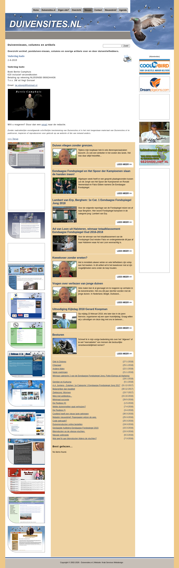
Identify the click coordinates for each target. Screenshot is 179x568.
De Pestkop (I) (93, 410)
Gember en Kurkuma (93, 382)
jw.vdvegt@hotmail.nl (26, 85)
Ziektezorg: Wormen (93, 392)
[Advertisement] (26, 192)
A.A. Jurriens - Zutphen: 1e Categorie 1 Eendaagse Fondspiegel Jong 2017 (93, 385)
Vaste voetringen (93, 372)
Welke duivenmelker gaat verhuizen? (93, 406)
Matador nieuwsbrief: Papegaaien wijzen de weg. (93, 417)
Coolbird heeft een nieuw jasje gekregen (93, 413)
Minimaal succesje (93, 399)
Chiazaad (93, 365)
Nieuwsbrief (110, 10)
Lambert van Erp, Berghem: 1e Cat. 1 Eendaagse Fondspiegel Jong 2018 (91, 202)
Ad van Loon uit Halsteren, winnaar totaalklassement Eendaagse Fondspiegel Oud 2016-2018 (86, 230)
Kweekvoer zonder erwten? (69, 257)
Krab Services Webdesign (112, 562)
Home (36, 10)
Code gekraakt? (93, 420)
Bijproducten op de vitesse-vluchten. (93, 431)
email (44, 124)
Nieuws (88, 10)
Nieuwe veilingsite (93, 435)
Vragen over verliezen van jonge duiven (77, 283)
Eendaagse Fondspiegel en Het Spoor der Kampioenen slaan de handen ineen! (91, 173)
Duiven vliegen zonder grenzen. (72, 145)
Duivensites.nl (48, 10)
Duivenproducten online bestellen (93, 424)
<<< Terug (13, 139)
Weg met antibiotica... (93, 396)
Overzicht (76, 10)
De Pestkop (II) (93, 403)
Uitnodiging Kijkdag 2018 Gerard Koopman (79, 309)
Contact (98, 10)
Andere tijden (93, 368)
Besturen (58, 334)
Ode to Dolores (93, 361)
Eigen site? (63, 10)
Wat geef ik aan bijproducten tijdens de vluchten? (93, 438)
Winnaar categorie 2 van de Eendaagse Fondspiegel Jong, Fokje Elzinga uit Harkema (93, 376)
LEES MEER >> (124, 164)
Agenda (123, 10)
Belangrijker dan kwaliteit (93, 389)
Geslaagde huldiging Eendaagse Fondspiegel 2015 (93, 428)
